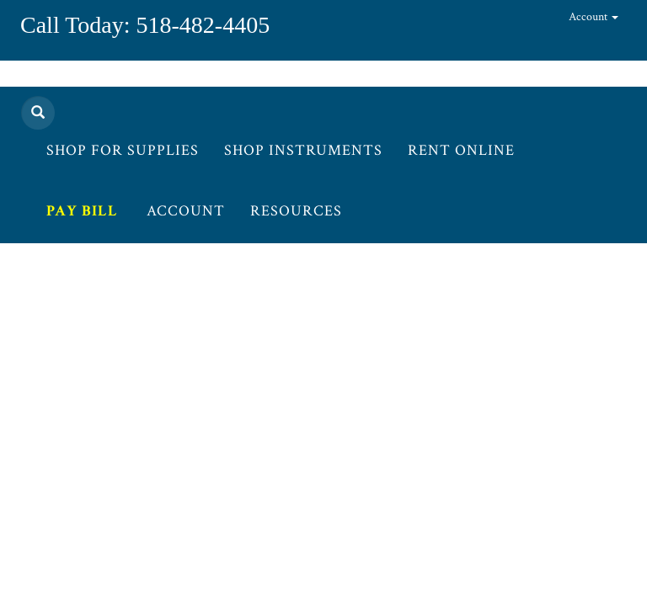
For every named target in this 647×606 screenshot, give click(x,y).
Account (593, 16)
